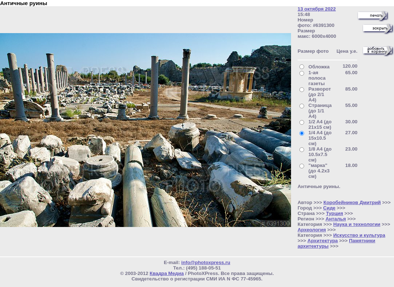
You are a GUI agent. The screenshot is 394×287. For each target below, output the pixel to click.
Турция (334, 213)
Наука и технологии (357, 224)
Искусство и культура (359, 235)
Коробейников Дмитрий (352, 202)
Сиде (329, 208)
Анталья (336, 219)
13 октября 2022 (317, 9)
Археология (312, 229)
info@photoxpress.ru (205, 262)
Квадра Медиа (167, 273)
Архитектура (322, 240)
